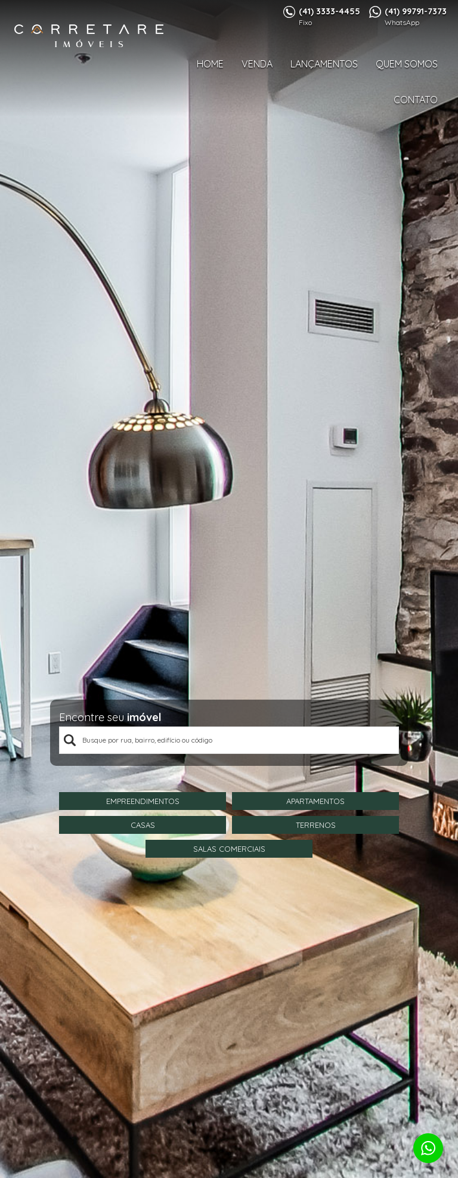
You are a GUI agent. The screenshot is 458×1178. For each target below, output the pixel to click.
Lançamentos (324, 64)
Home (210, 64)
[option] (229, 589)
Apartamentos (315, 801)
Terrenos (316, 825)
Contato (416, 100)
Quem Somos (407, 64)
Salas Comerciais (229, 849)
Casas (143, 825)
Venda (257, 64)
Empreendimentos (143, 801)
